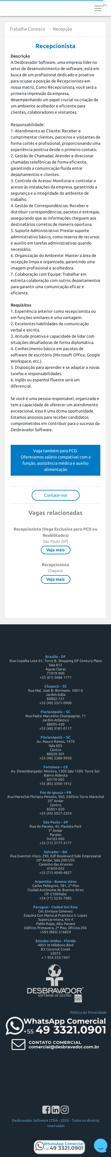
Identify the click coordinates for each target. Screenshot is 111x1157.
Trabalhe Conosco (27, 28)
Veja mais (55, 549)
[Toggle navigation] (98, 8)
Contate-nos (55, 495)
